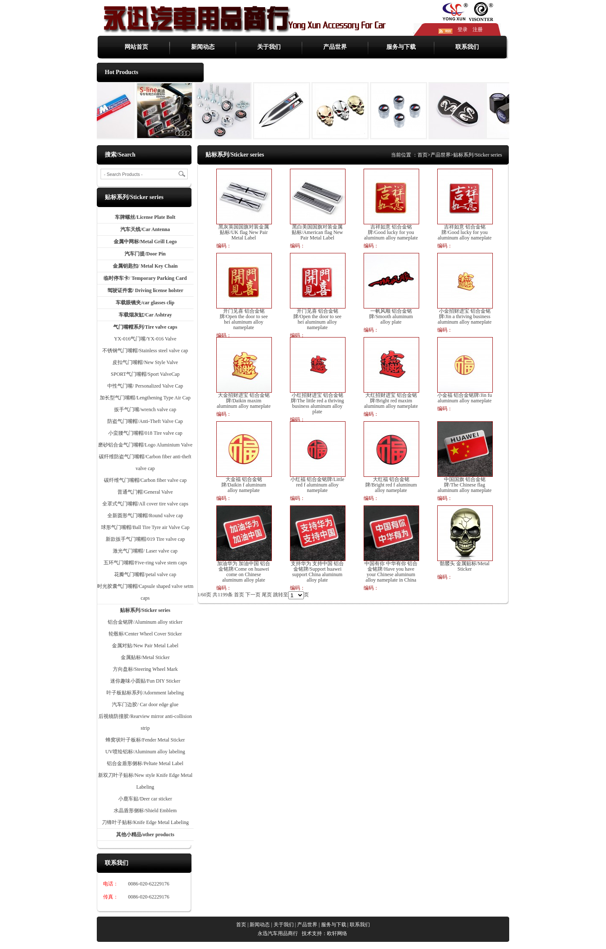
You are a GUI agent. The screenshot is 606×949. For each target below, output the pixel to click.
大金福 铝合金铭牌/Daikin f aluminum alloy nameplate (243, 485)
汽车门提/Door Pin (145, 254)
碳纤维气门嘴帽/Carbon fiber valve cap (145, 480)
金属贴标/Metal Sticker (145, 657)
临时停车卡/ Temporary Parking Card (145, 278)
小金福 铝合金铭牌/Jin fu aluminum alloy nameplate (464, 398)
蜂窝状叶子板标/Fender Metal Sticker (145, 740)
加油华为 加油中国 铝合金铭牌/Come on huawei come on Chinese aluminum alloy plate (243, 572)
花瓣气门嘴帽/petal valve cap (145, 574)
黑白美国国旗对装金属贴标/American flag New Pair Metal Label (317, 232)
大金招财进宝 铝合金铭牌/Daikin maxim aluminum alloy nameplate (244, 401)
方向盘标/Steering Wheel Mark (145, 669)
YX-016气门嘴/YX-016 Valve (145, 339)
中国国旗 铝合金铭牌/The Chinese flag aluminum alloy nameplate (465, 485)
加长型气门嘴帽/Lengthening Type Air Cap (145, 398)
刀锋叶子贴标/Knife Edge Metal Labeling (145, 822)
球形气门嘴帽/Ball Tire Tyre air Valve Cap (145, 527)
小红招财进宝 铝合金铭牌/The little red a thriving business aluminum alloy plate (317, 404)
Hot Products (121, 72)
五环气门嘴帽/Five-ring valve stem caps (145, 563)
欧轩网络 (337, 933)
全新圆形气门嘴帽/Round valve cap (145, 515)
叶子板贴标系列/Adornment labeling (145, 693)
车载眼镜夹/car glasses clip (145, 303)
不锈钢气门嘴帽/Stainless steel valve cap (145, 351)
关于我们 (269, 47)
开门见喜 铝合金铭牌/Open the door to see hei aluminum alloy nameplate (244, 319)
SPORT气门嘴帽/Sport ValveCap (145, 374)
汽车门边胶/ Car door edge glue (145, 704)
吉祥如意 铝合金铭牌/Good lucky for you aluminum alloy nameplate (391, 232)
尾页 (267, 595)
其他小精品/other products (145, 834)
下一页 (252, 595)
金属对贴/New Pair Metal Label (145, 646)
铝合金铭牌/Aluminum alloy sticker (145, 622)
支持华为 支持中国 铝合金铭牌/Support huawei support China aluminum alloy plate (317, 572)
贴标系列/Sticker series (145, 610)
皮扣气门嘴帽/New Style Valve (145, 362)
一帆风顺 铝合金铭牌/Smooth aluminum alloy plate (391, 316)
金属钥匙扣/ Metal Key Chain (145, 266)
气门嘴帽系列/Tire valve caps (145, 327)
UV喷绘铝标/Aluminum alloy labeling (145, 752)
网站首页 (136, 47)
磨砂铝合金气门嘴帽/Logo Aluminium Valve (145, 445)
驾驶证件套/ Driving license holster (145, 290)
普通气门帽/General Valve (145, 492)
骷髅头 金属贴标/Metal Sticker (464, 566)
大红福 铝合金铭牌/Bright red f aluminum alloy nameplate (391, 485)
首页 (422, 155)
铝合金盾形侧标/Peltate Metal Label (145, 763)
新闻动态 (203, 47)
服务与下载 (401, 47)
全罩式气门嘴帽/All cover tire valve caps (145, 504)
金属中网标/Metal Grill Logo (145, 242)
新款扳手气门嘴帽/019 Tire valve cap (145, 539)
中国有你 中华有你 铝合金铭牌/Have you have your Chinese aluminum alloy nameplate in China (390, 572)
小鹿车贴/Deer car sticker (145, 799)
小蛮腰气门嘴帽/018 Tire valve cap (145, 433)
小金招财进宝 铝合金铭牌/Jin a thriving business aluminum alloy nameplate (465, 316)
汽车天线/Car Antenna (145, 229)
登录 (462, 29)
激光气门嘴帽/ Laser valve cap (145, 551)
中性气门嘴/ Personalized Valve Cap (145, 386)
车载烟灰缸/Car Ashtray (145, 315)
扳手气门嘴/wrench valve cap (145, 409)
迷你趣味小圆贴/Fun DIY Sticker (145, 681)
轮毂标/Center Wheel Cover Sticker (145, 634)
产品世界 (335, 47)
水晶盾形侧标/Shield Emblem (145, 810)
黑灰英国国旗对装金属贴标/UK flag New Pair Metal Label (243, 232)
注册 (478, 29)
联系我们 (467, 47)
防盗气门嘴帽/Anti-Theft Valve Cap (145, 421)
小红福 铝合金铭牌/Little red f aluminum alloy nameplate (317, 485)
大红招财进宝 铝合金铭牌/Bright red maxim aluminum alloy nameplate (391, 401)
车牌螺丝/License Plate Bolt (145, 217)
